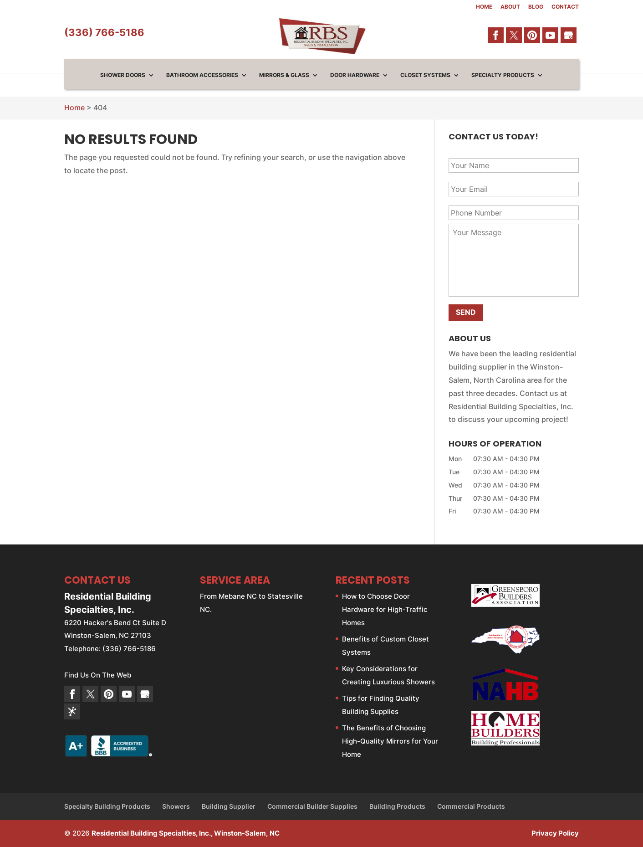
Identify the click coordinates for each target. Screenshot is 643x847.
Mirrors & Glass (284, 75)
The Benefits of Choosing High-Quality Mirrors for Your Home (390, 741)
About (510, 7)
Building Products (397, 806)
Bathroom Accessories (202, 75)
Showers (176, 806)
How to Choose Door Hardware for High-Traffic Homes (385, 609)
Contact (565, 7)
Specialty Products (502, 75)
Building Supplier (228, 806)
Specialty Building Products (107, 806)
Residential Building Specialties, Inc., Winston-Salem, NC (186, 833)
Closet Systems (425, 75)
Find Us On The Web (97, 675)
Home (484, 7)
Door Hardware (354, 75)
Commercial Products (471, 806)
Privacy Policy (555, 833)
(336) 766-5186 (104, 32)
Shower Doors (122, 75)
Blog (535, 7)
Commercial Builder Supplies (312, 806)
